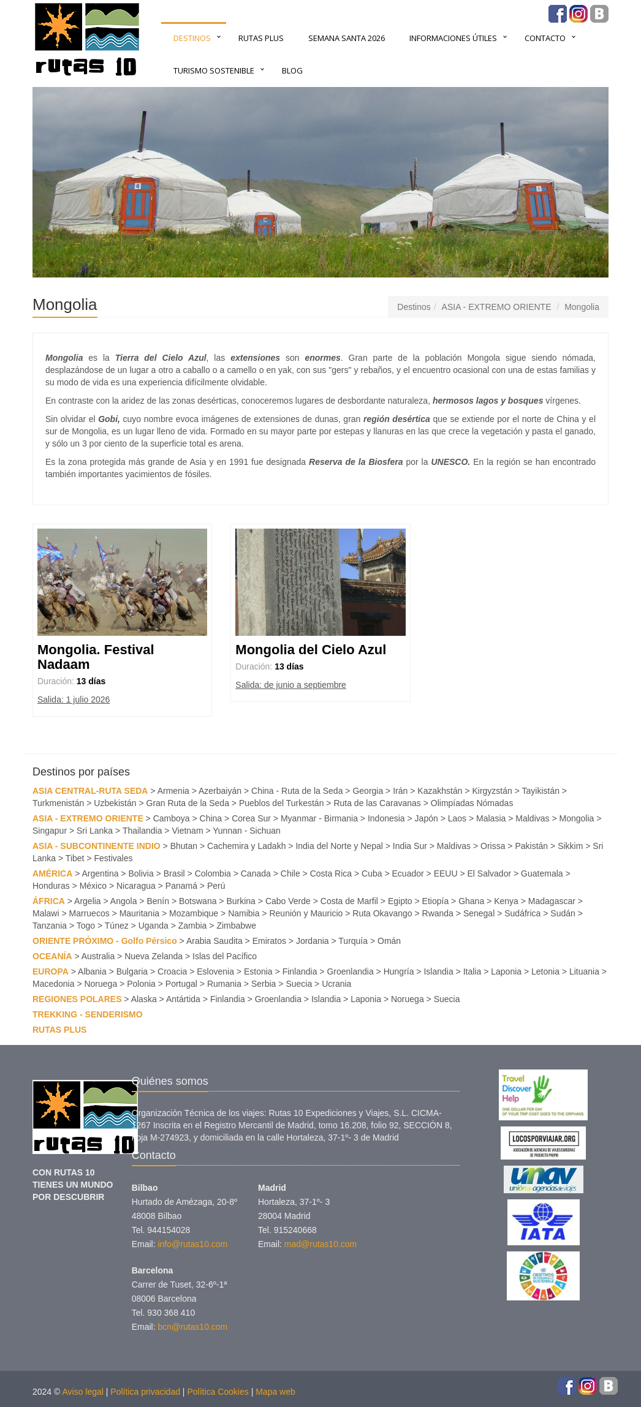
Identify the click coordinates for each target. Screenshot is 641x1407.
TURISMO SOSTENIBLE (213, 70)
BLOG (292, 70)
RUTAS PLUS (261, 37)
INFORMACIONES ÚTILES (453, 37)
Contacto (545, 37)
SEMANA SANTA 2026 (346, 37)
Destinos (192, 37)
